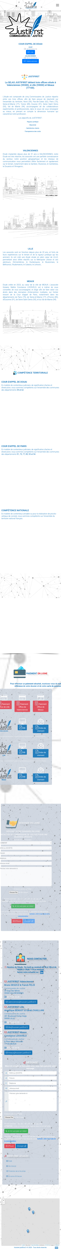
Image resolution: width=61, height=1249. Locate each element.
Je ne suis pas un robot (16, 1131)
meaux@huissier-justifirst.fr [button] (18, 1053)
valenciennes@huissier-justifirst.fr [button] (21, 1002)
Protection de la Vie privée (16, 1171)
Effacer (10, 1146)
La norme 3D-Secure (14, 1176)
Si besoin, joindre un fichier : (13, 1114)
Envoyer (21, 1146)
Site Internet (11, 1166)
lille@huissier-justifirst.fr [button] (17, 1027)
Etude (9, 1161)
